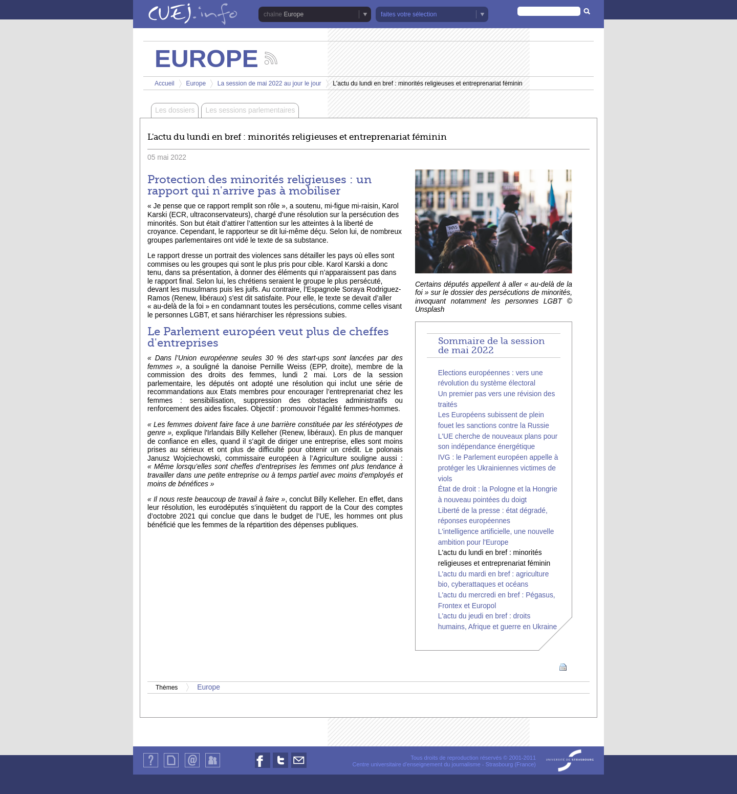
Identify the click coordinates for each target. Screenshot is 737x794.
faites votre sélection (409, 14)
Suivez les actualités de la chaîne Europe (271, 58)
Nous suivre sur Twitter (280, 767)
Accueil (165, 83)
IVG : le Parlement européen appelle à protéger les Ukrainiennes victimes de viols (498, 468)
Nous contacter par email (299, 767)
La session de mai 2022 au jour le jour (269, 83)
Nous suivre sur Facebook (262, 767)
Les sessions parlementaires (250, 110)
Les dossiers (174, 110)
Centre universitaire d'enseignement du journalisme (416, 764)
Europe (294, 14)
